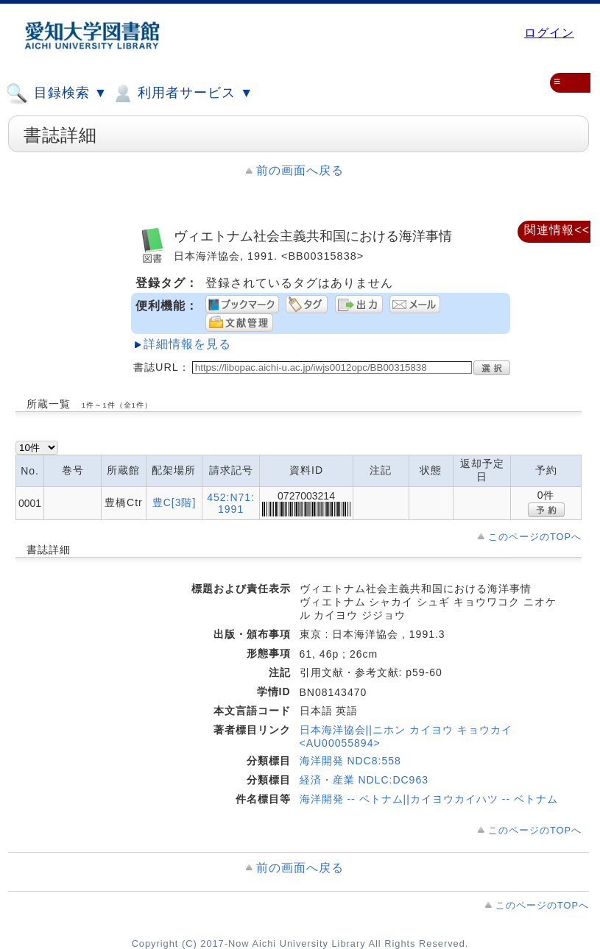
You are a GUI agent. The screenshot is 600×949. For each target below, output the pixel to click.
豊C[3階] (174, 502)
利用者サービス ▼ (182, 93)
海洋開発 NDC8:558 (350, 761)
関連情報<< (557, 230)
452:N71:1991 (231, 503)
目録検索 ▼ (56, 93)
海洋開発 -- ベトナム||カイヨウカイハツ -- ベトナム (429, 799)
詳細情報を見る (187, 344)
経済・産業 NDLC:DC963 (364, 780)
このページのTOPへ (535, 536)
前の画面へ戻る (300, 170)
